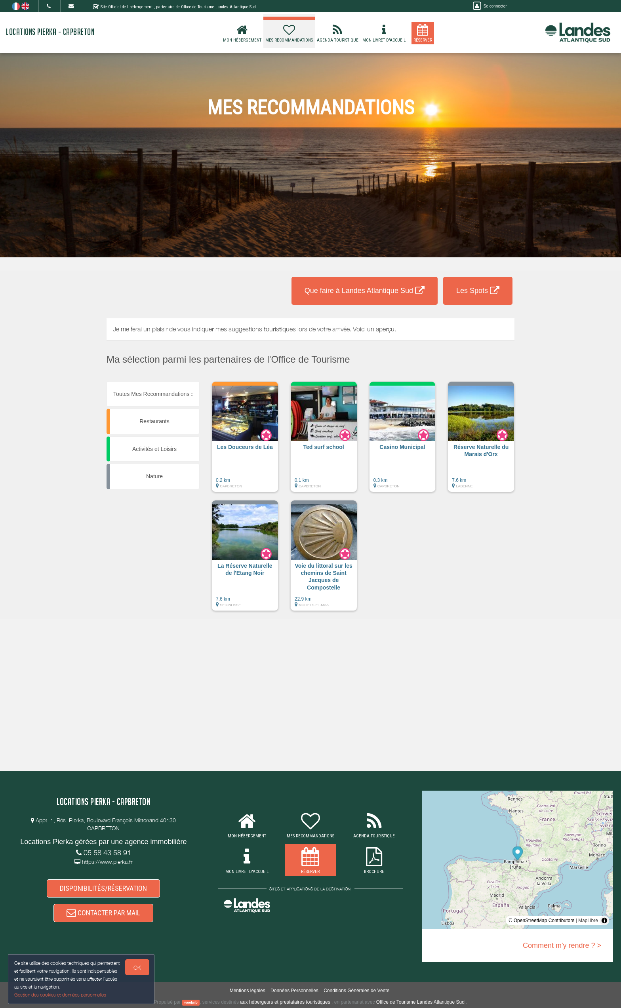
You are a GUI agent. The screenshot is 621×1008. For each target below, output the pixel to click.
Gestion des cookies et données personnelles (60, 995)
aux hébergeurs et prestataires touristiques (285, 1002)
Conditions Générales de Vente (356, 990)
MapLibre (588, 920)
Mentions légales (247, 990)
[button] (245, 440)
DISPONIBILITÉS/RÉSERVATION (103, 888)
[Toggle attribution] (604, 920)
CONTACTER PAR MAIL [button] (103, 913)
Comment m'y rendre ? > (562, 945)
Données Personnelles (294, 990)
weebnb (191, 1002)
